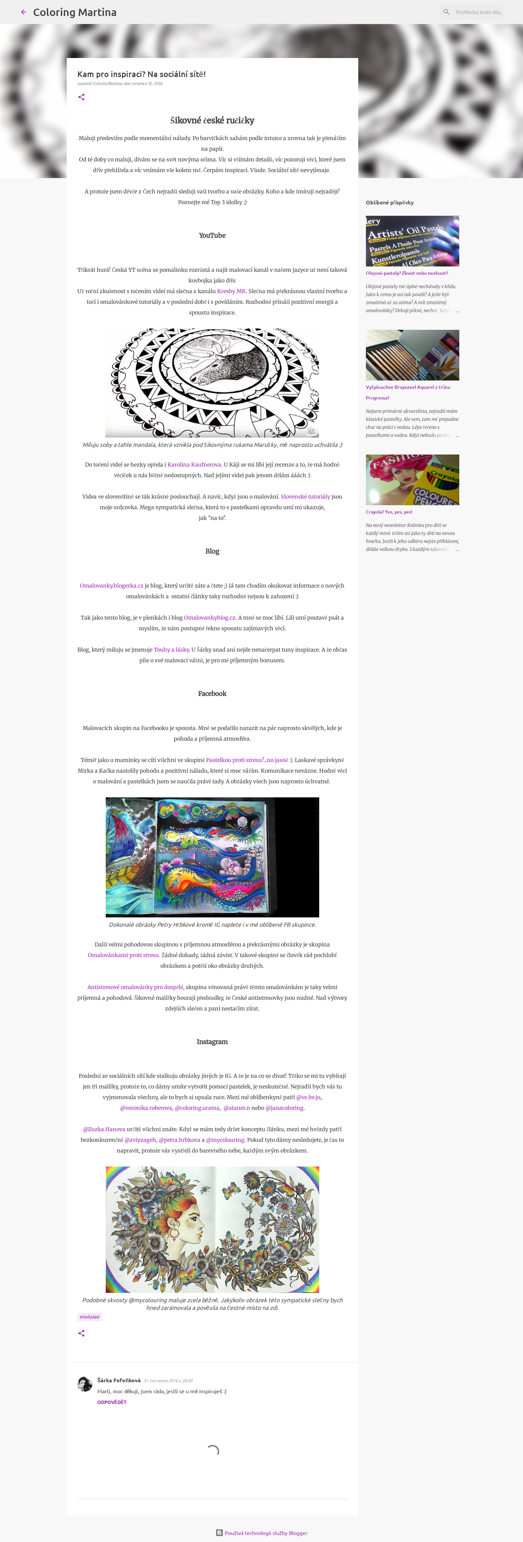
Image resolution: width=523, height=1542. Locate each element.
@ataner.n (236, 1107)
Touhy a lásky (171, 649)
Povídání (89, 1317)
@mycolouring (225, 1139)
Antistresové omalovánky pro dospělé (135, 987)
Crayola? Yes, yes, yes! (389, 512)
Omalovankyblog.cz (209, 617)
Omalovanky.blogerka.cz (111, 585)
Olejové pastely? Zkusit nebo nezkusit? (407, 273)
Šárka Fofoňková (119, 1380)
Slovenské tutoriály (305, 496)
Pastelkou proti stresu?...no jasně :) (249, 760)
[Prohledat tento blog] (468, 12)
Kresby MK (231, 291)
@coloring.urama (197, 1107)
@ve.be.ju (308, 1097)
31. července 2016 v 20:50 (168, 1380)
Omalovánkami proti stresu (123, 955)
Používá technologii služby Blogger (261, 1532)
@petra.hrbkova (179, 1139)
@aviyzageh (140, 1139)
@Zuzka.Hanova (104, 1129)
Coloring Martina (75, 11)
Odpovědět (112, 1402)
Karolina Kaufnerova (194, 464)
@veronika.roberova (146, 1107)
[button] (81, 97)
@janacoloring (285, 1107)
